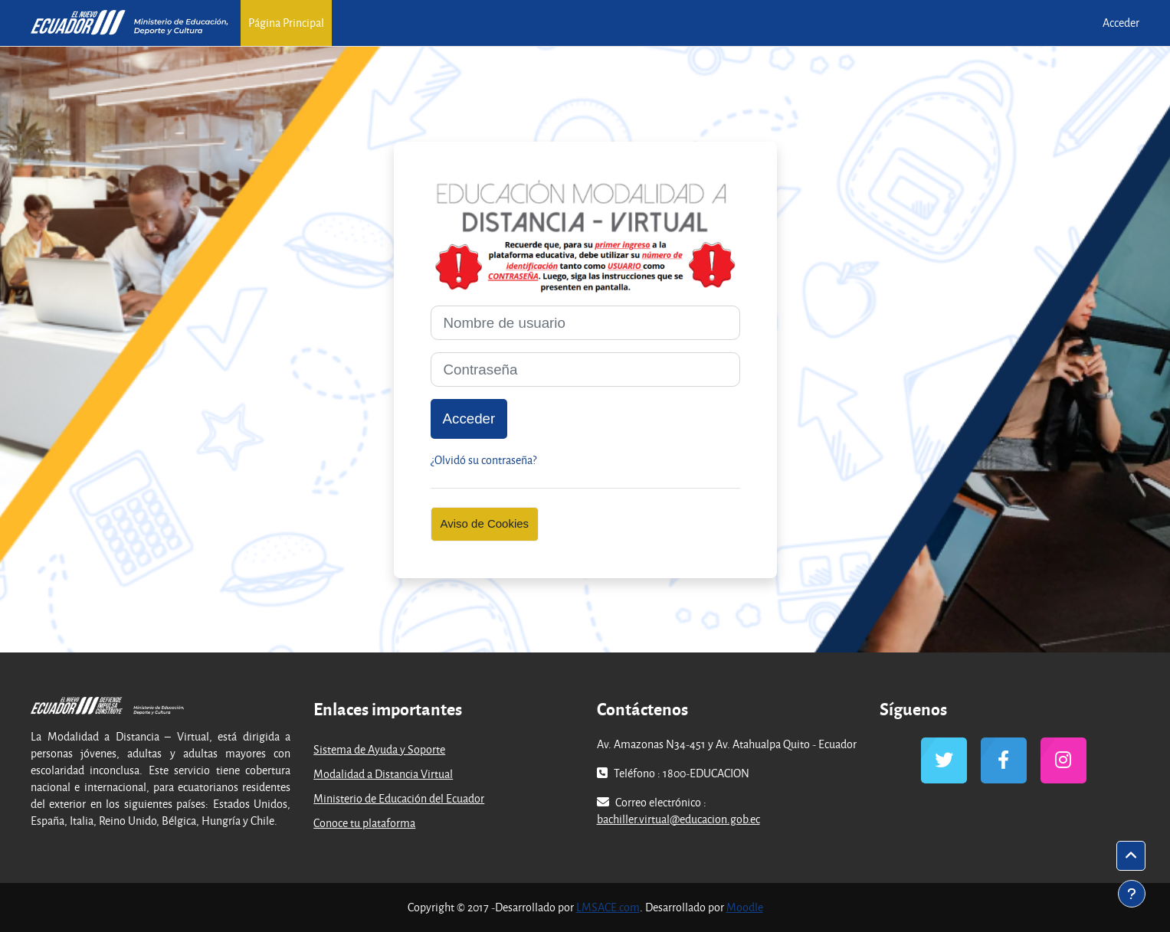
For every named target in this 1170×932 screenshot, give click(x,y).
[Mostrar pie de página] (1131, 893)
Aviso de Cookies (485, 523)
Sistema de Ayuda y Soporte (379, 749)
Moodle (744, 907)
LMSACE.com (608, 907)
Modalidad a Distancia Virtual (383, 774)
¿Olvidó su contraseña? (483, 460)
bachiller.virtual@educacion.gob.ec (678, 819)
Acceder (1121, 23)
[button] (1130, 856)
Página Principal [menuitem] (286, 23)
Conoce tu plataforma (364, 823)
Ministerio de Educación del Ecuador (398, 798)
